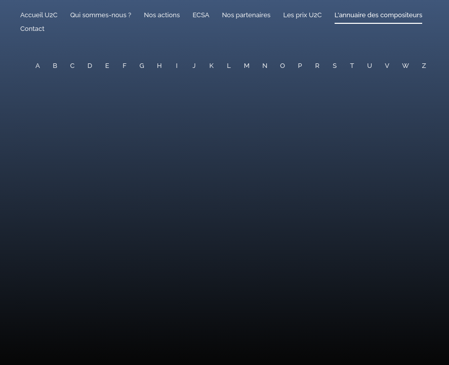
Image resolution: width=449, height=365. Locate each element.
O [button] (282, 65)
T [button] (352, 65)
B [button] (55, 65)
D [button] (90, 65)
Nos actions (162, 15)
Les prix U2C (302, 15)
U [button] (369, 65)
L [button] (229, 65)
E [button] (107, 65)
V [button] (387, 65)
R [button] (317, 65)
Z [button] (424, 65)
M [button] (247, 65)
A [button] (37, 65)
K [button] (212, 65)
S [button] (335, 65)
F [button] (125, 65)
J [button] (193, 65)
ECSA (200, 15)
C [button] (72, 65)
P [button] (300, 65)
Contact (32, 28)
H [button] (159, 65)
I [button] (177, 65)
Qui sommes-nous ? (101, 15)
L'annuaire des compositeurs (379, 15)
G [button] (142, 65)
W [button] (405, 65)
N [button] (264, 65)
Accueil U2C (39, 15)
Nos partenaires (246, 15)
